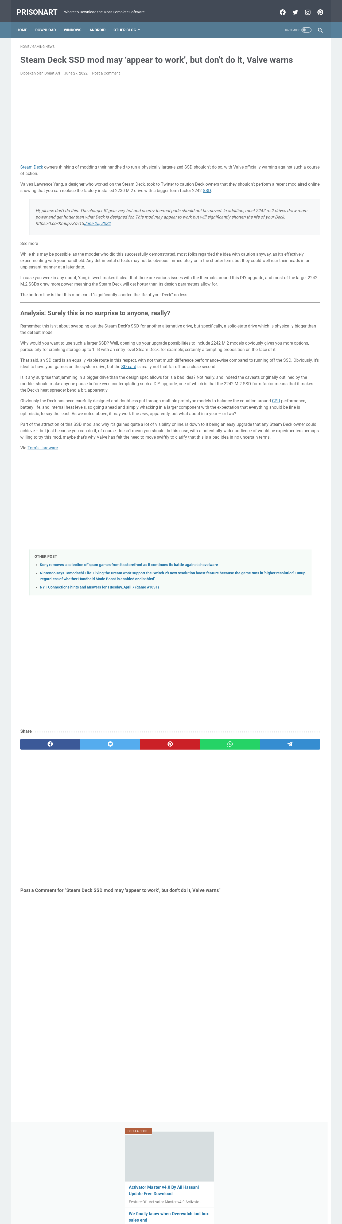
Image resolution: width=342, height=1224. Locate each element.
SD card (27, 412)
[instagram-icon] (303, 6)
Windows (76, 21)
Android (101, 21)
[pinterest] (121, 827)
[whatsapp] (162, 827)
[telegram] (202, 827)
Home (25, 21)
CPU (79, 459)
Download (49, 21)
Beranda (171, 1205)
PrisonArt (40, 6)
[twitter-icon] (291, 6)
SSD (112, 204)
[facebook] (40, 827)
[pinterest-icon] (316, 6)
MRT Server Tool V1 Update (272, 253)
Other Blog (128, 21)
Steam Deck (31, 174)
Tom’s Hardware (43, 519)
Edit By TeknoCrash (196, 1216)
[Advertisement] (121, 127)
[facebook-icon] (278, 6)
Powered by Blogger (161, 1216)
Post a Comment (106, 81)
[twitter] (81, 827)
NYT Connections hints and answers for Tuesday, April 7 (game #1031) (99, 670)
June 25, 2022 (97, 243)
